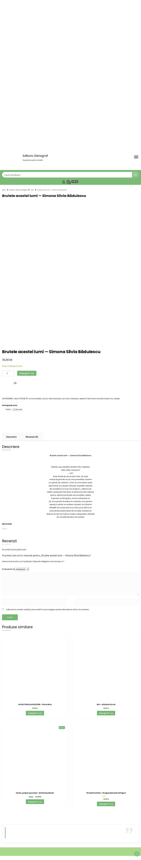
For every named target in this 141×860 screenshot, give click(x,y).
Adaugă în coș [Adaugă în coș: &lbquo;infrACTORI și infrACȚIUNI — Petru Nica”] (35, 713)
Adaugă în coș (26, 373)
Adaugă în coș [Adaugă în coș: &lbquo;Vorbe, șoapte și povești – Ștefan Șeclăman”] (35, 801)
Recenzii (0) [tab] (32, 436)
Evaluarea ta (8, 569)
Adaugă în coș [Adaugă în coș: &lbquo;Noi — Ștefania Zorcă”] (106, 713)
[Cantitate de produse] (8, 373)
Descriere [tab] (11, 436)
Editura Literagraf (35, 156)
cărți (16, 399)
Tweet (8, 409)
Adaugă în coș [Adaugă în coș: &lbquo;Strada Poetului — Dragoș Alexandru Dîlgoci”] (106, 803)
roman (117, 399)
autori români (35, 399)
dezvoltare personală (51, 399)
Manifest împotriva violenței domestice (96, 399)
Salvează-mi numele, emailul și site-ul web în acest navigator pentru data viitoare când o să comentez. (47, 609)
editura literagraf (70, 399)
